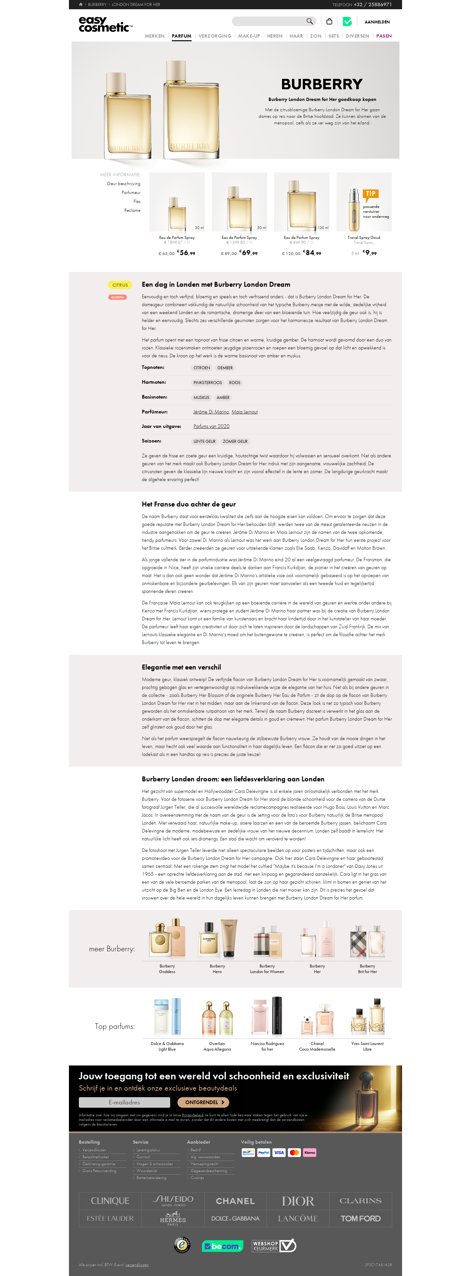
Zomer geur (235, 441)
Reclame (132, 210)
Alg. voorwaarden (205, 1157)
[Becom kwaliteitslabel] (347, 21)
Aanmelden (377, 22)
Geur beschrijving (124, 183)
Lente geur (205, 441)
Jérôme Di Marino (211, 412)
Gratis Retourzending (99, 1170)
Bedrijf (196, 1150)
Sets (334, 36)
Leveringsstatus (148, 1150)
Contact (143, 1157)
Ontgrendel (201, 1102)
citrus (120, 285)
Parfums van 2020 (212, 426)
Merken (155, 36)
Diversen (357, 36)
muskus (201, 397)
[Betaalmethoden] (316, 1152)
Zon (316, 36)
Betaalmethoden (95, 1157)
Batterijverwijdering (152, 1177)
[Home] (81, 4)
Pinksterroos (208, 382)
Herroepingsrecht (204, 1163)
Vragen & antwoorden (155, 1163)
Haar (296, 36)
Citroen (202, 368)
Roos (234, 382)
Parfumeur (131, 192)
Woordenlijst (147, 1170)
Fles (137, 201)
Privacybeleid (192, 1115)
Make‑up (249, 36)
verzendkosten (137, 1264)
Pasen (384, 36)
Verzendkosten (94, 1150)
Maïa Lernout (245, 412)
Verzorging (215, 36)
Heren (275, 36)
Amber (223, 397)
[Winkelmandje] (329, 21)
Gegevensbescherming (209, 1170)
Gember (225, 368)
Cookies (197, 1177)
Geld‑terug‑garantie (98, 1163)
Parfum (182, 36)
